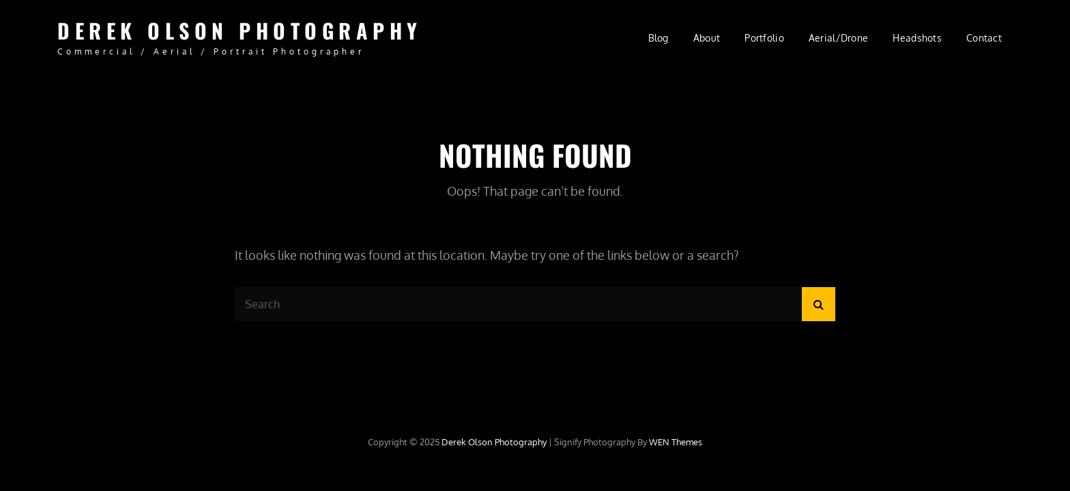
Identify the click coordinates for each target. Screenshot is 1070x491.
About (706, 38)
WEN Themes (675, 441)
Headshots (917, 38)
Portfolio (764, 38)
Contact (984, 38)
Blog (658, 38)
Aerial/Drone (838, 38)
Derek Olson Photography (239, 30)
